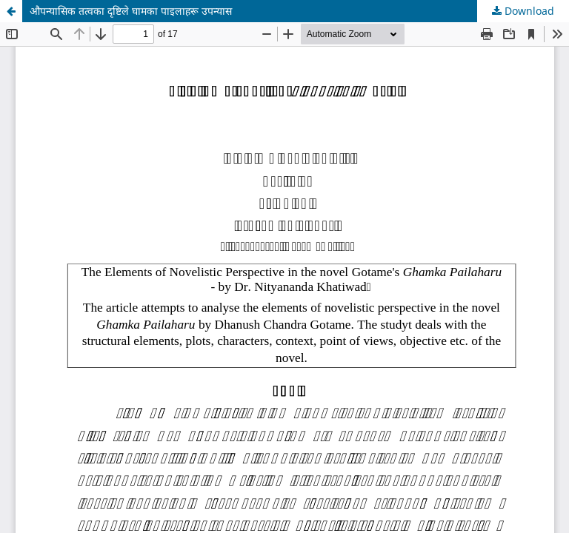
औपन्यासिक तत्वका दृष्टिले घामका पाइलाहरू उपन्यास (131, 11)
